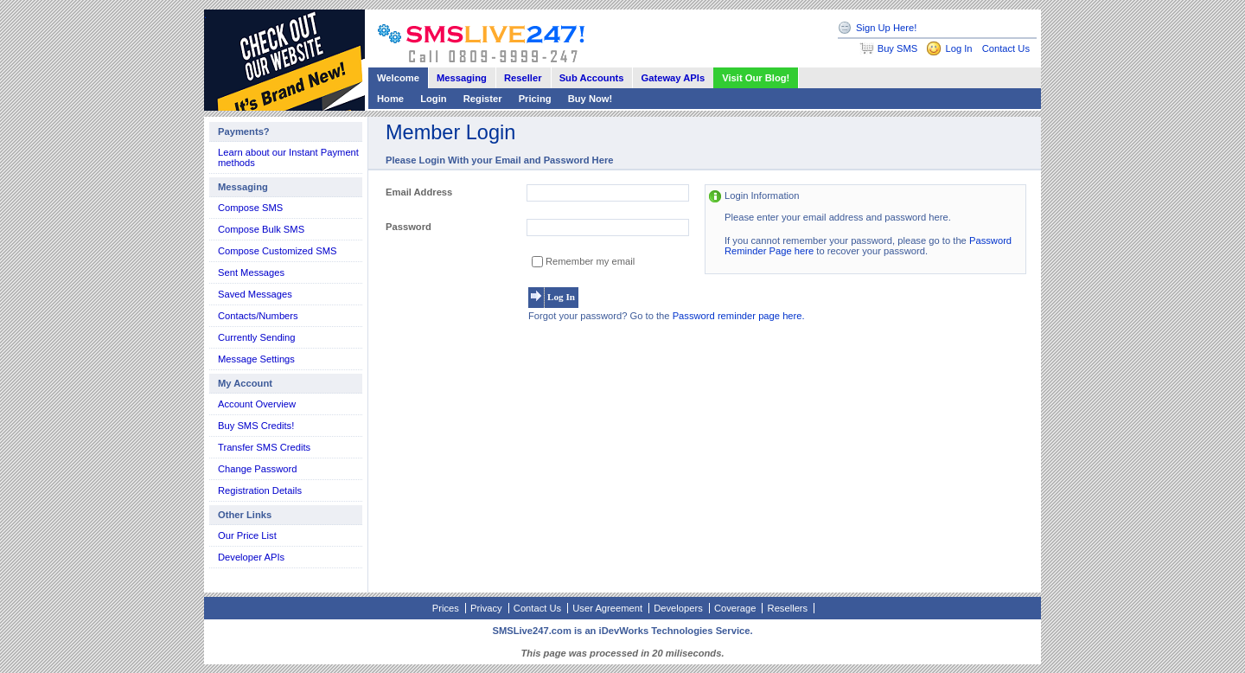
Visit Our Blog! (755, 78)
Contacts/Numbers (258, 316)
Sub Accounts (591, 78)
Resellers (788, 608)
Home (390, 98)
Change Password (257, 469)
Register (482, 98)
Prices (445, 608)
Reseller (523, 78)
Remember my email (590, 261)
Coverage (735, 608)
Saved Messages (255, 294)
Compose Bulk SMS (261, 229)
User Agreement (607, 608)
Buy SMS (898, 48)
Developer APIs (251, 557)
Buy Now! (590, 98)
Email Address (419, 192)
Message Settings (256, 359)
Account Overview (257, 404)
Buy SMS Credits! (256, 425)
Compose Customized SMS (277, 251)
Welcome (398, 78)
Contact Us (1006, 48)
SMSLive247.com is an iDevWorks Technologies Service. (622, 630)
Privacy (486, 608)
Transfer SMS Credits (264, 447)
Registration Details (260, 490)
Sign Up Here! (886, 27)
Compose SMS (250, 207)
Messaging (462, 78)
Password (408, 226)
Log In (958, 48)
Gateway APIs (674, 78)
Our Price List (247, 535)
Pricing (535, 98)
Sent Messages (251, 272)
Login (433, 98)
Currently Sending (257, 337)
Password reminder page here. (739, 316)
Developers (678, 608)
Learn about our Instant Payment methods (288, 157)
